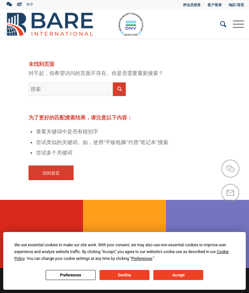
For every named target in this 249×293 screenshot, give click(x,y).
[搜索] (220, 24)
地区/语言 (236, 5)
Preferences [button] (141, 258)
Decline (124, 275)
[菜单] (235, 24)
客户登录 (215, 5)
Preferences (70, 275)
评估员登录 (192, 5)
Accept (178, 275)
